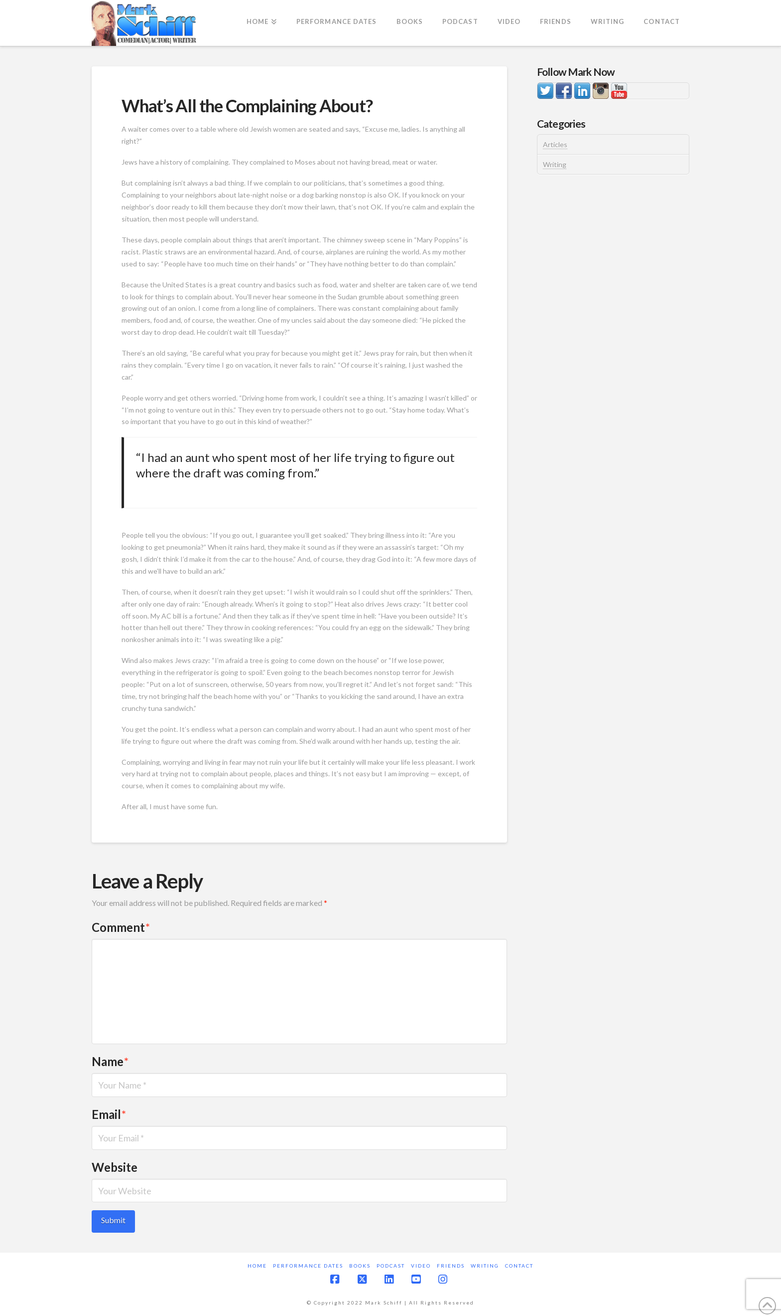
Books (360, 1266)
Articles (555, 144)
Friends (451, 1266)
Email (109, 1114)
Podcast (391, 1266)
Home (257, 1266)
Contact (519, 1266)
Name (110, 1061)
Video (421, 1266)
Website (114, 1167)
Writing (554, 164)
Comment (121, 927)
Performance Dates (308, 1266)
